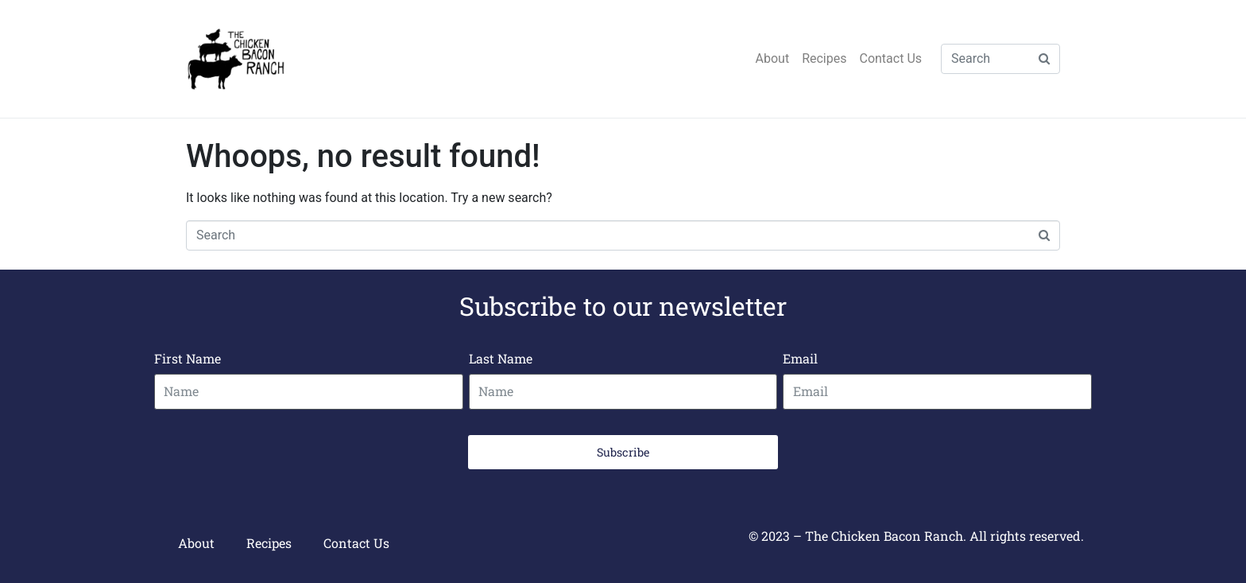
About (773, 58)
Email (800, 359)
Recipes (824, 58)
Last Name (500, 359)
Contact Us (890, 58)
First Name (187, 359)
